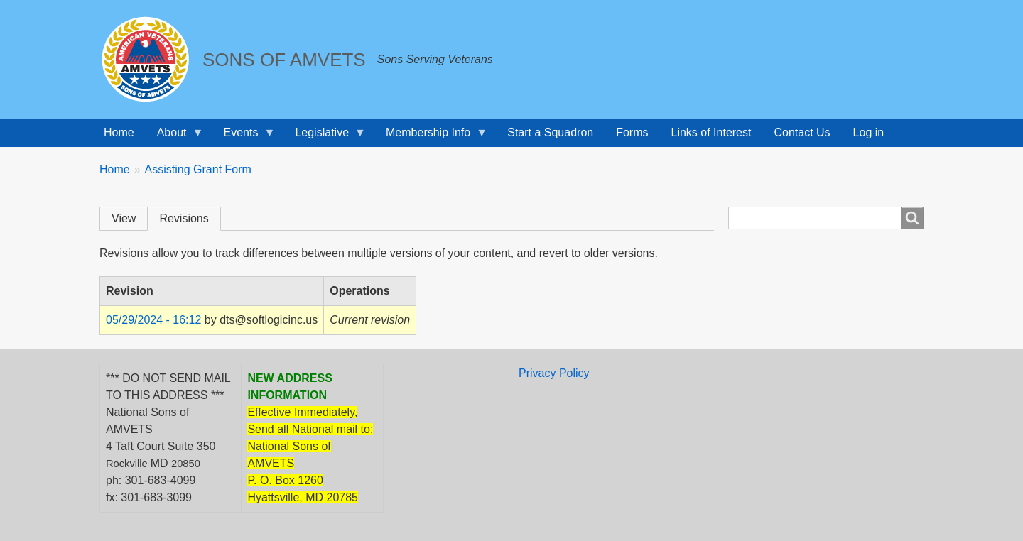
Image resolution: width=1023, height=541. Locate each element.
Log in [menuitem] (868, 132)
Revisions (183, 218)
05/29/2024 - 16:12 (153, 320)
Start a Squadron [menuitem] (550, 132)
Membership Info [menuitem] (430, 136)
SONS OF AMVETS (284, 59)
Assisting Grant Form (198, 169)
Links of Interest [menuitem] (711, 132)
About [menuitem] (175, 136)
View (124, 218)
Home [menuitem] (119, 132)
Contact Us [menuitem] (802, 132)
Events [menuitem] (244, 136)
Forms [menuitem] (632, 132)
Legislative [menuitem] (324, 136)
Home (114, 169)
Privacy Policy (554, 373)
